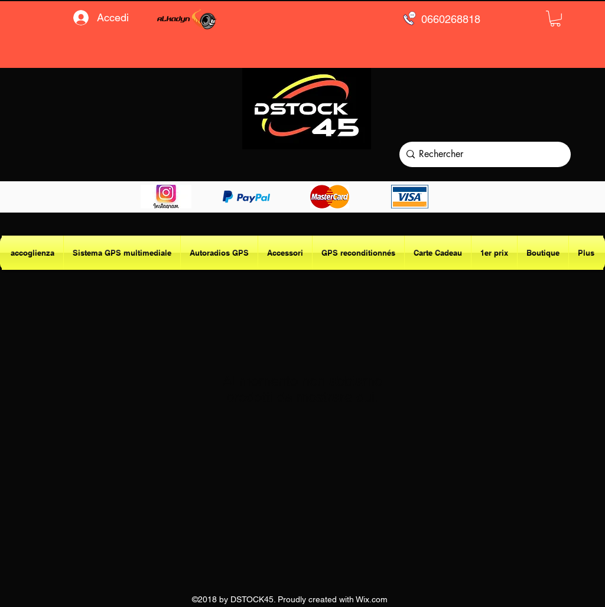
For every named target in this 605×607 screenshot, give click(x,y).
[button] (555, 19)
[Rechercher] (482, 154)
